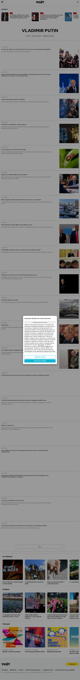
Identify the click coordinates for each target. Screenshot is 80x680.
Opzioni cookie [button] (40, 357)
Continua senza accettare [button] (40, 322)
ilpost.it (48, 346)
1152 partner (40, 344)
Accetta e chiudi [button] (40, 361)
